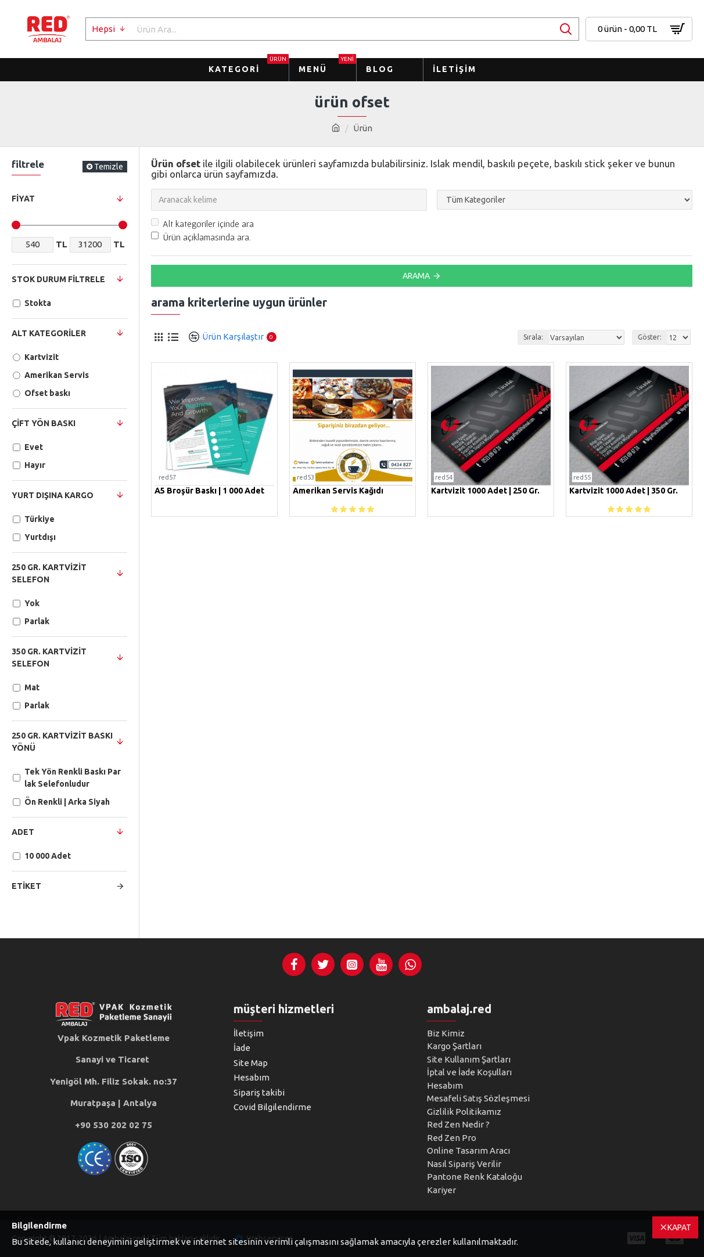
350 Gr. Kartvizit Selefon (49, 657)
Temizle (108, 166)
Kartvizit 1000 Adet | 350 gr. (623, 491)
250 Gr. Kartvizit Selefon (49, 573)
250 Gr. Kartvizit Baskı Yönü (62, 741)
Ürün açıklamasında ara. (201, 237)
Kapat (679, 1227)
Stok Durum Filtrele (58, 279)
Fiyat (23, 198)
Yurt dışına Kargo (53, 495)
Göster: (650, 337)
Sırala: (534, 337)
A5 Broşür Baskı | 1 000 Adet (209, 491)
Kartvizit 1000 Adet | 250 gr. (485, 491)
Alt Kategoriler (49, 333)
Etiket (26, 886)
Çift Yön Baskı (44, 423)
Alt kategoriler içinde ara (202, 223)
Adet (23, 832)
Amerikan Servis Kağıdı (338, 491)
